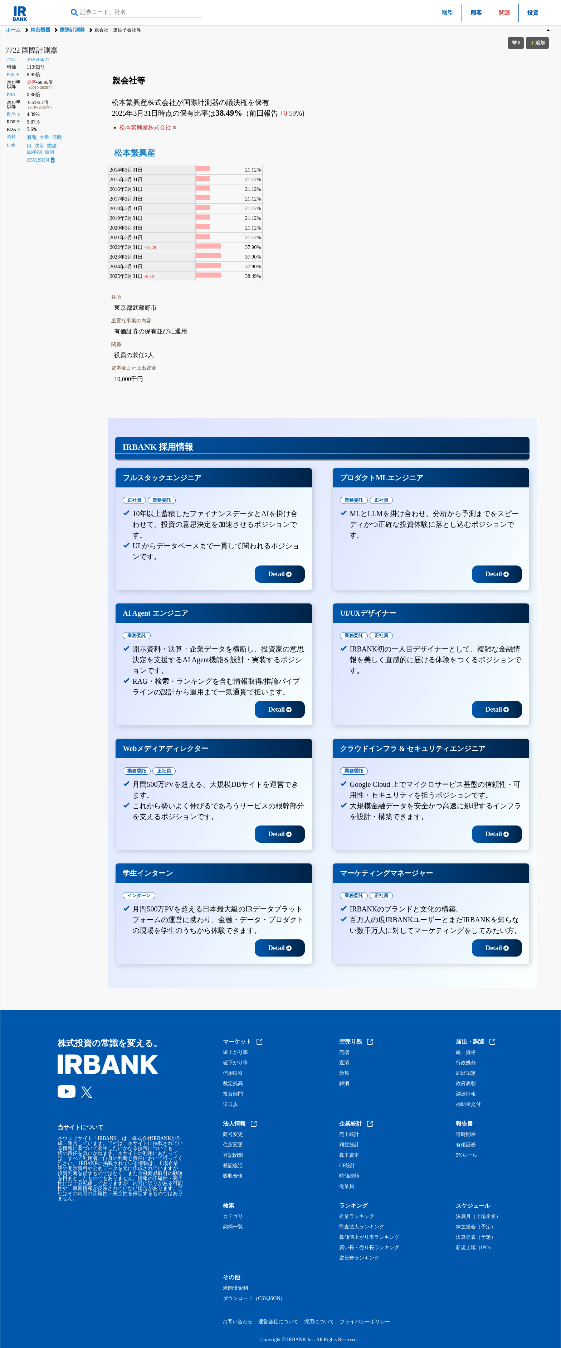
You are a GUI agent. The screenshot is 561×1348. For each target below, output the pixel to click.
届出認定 (466, 1073)
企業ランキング (356, 1216)
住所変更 (233, 1144)
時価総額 (349, 1176)
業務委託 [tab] (161, 500)
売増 (344, 1052)
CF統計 (347, 1165)
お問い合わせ (238, 1321)
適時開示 (466, 1134)
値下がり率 (235, 1062)
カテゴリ (233, 1216)
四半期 (34, 152)
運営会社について (278, 1321)
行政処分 (466, 1062)
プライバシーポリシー (365, 1321)
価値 (49, 152)
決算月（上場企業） (478, 1216)
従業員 (346, 1186)
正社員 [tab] (134, 500)
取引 (447, 13)
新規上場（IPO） (475, 1247)
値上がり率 (235, 1052)
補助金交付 (468, 1104)
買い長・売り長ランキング (369, 1247)
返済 (344, 1062)
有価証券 (466, 1144)
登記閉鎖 (233, 1155)
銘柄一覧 (233, 1226)
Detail (280, 574)
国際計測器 (72, 30)
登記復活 (233, 1165)
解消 (344, 1083)
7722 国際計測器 (32, 50)
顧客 (476, 13)
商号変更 (233, 1134)
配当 (11, 114)
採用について (319, 1321)
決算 (39, 146)
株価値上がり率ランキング (369, 1237)
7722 (11, 59)
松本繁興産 (134, 153)
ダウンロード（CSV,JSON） (254, 1298)
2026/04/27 (38, 59)
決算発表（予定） (476, 1237)
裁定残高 (233, 1083)
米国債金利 (235, 1288)
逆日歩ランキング (359, 1258)
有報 (32, 137)
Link (11, 145)
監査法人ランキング (361, 1226)
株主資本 (349, 1155)
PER (11, 74)
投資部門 (233, 1094)
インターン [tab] (139, 895)
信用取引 (233, 1073)
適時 (57, 137)
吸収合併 (233, 1176)
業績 (52, 146)
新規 (344, 1073)
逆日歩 (230, 1104)
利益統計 (349, 1144)
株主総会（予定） (476, 1226)
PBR (11, 94)
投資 (532, 13)
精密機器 (40, 30)
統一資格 (466, 1052)
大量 (44, 137)
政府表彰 (466, 1083)
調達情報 (466, 1094)
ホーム (13, 30)
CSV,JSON (41, 160)
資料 (11, 136)
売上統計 (349, 1134)
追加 (537, 42)
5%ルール (467, 1155)
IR (29, 146)
